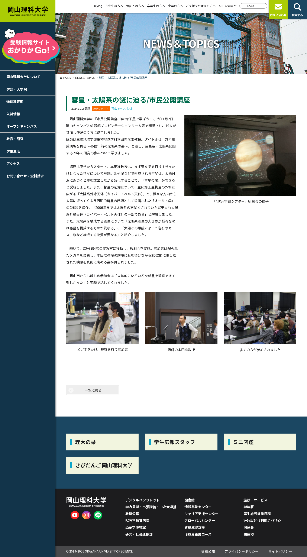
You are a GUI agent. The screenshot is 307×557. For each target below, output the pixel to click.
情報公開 (208, 551)
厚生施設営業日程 (257, 513)
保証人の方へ (135, 6)
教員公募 (132, 513)
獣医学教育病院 (137, 520)
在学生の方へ (114, 6)
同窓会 (248, 527)
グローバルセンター (199, 520)
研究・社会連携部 (139, 534)
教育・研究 (14, 138)
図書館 (189, 499)
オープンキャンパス (21, 126)
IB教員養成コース (197, 534)
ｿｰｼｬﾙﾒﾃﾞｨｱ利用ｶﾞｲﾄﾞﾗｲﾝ (262, 520)
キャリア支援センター (201, 513)
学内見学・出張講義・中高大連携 (151, 506)
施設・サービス (255, 499)
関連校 (248, 534)
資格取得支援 (194, 527)
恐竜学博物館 (135, 527)
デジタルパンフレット (142, 499)
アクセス (13, 163)
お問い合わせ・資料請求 (25, 175)
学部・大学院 (16, 89)
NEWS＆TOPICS (85, 77)
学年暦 (248, 506)
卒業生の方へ (156, 6)
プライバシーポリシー (241, 551)
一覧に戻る (93, 390)
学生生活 (13, 151)
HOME (67, 77)
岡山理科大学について (23, 76)
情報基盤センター (198, 506)
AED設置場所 (227, 6)
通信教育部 (14, 101)
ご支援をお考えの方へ (201, 6)
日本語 (249, 6)
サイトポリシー (280, 551)
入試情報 (13, 113)
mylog (98, 6)
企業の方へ (175, 6)
